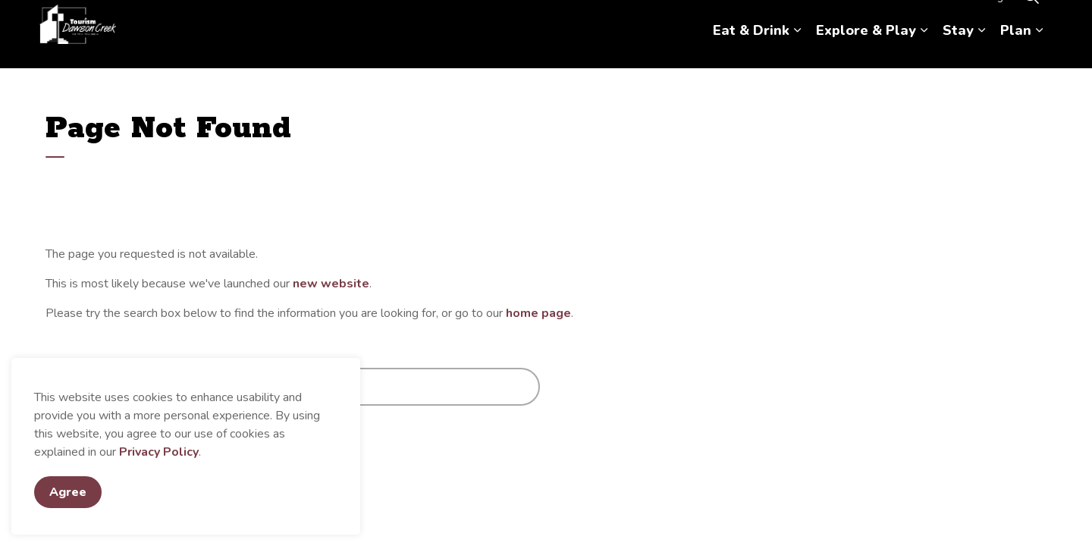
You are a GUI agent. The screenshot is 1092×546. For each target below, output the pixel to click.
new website (331, 283)
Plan (1015, 51)
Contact (932, 17)
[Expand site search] (1031, 17)
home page (538, 313)
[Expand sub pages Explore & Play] (923, 51)
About (883, 17)
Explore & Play (866, 51)
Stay (958, 51)
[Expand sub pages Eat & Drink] (797, 51)
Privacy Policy (159, 452)
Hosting (984, 17)
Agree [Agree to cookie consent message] (68, 492)
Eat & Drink (751, 51)
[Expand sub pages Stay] (981, 51)
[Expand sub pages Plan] (1038, 51)
